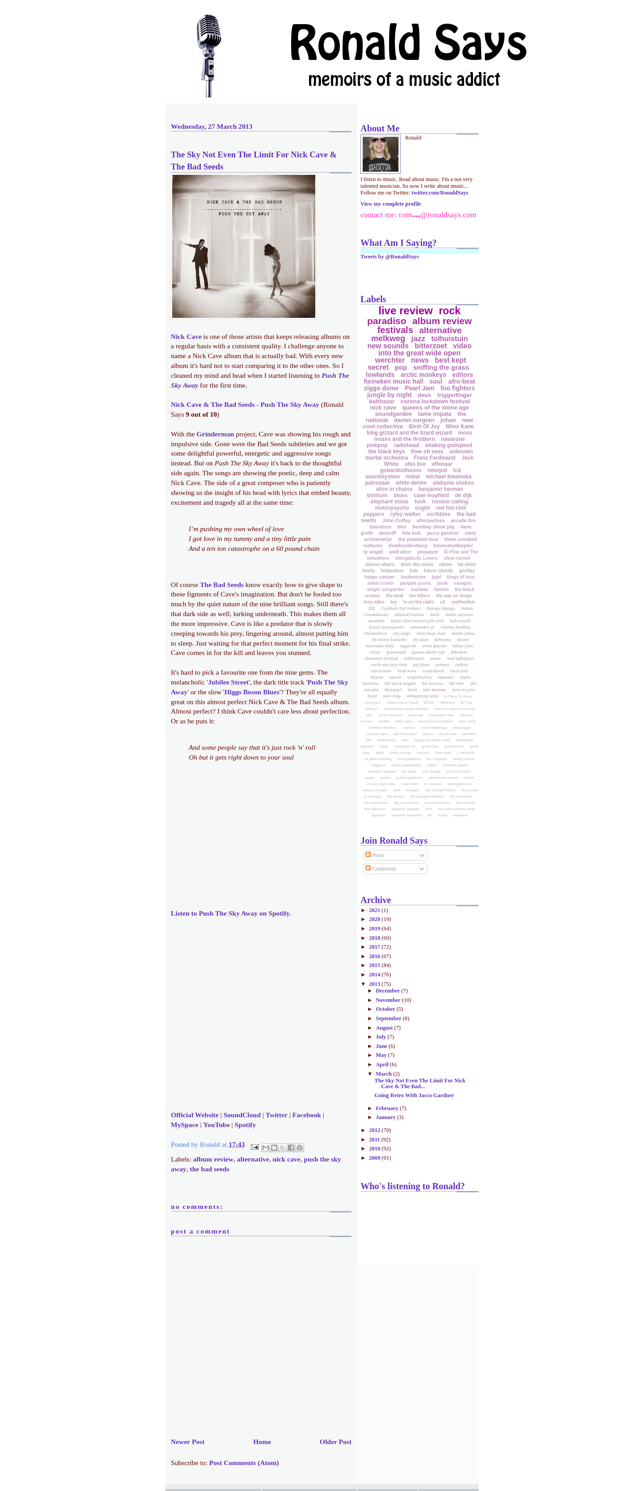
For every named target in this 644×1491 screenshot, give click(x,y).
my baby (409, 771)
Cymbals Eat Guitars (400, 608)
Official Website (195, 1115)
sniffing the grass (441, 367)
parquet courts (415, 583)
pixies (385, 778)
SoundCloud (242, 1115)
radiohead (406, 445)
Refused (448, 703)
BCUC (429, 703)
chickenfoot (375, 633)
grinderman (454, 746)
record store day (381, 784)
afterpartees (431, 520)
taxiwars (446, 677)
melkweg (388, 338)
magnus (379, 765)
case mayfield (431, 495)
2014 (375, 974)
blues (400, 495)
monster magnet (382, 771)
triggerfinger (454, 395)
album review (213, 1159)
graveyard (396, 652)
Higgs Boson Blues (252, 692)
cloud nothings (434, 728)
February (388, 1108)
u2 (442, 602)
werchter (390, 360)
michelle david (455, 765)
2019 (375, 928)
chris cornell (457, 558)
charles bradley (455, 627)
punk (442, 583)
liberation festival (381, 658)
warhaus (460, 815)
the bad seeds (209, 1169)
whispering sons (422, 696)
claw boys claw (430, 633)
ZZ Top (466, 703)
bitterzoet (431, 346)
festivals (395, 330)
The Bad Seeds (222, 584)
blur (402, 526)
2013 (375, 984)
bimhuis (377, 495)
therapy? (393, 690)
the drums (395, 796)
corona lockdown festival (435, 401)
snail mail (409, 784)
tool (428, 809)
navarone (453, 439)
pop (401, 367)
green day (430, 746)
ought (422, 508)
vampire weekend (406, 815)
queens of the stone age (435, 407)
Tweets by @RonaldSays (389, 256)
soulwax (419, 589)
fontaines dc (404, 746)
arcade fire (463, 520)
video (462, 346)
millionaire (414, 658)
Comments (380, 869)
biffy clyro (403, 721)
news (420, 360)
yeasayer (427, 551)
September (389, 1018)
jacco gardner (443, 533)
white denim (411, 483)
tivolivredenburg (408, 545)
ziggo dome (381, 388)
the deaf (394, 595)
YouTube (216, 1124)
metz (470, 533)
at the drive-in (390, 715)
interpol (437, 470)
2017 (375, 947)
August (385, 1028)
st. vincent (432, 784)
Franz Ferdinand (434, 458)
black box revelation (436, 721)
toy (393, 602)
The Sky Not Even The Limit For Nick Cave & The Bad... (420, 1083)
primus (442, 665)
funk (420, 501)
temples (412, 790)
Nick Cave (186, 336)
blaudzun (380, 526)
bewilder (377, 621)
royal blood (434, 671)
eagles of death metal (432, 740)
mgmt (432, 765)
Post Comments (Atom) (244, 1462)
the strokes (465, 803)
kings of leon (461, 576)
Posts (374, 855)
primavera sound (443, 778)
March (384, 1074)
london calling (450, 501)
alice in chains (394, 489)
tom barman (434, 690)
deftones (442, 640)
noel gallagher (460, 658)
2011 (375, 1139)
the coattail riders (441, 790)
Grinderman (215, 434)
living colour (464, 759)
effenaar (442, 464)
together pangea (405, 809)
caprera (408, 728)
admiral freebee (409, 614)
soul (435, 381)
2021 (375, 910)
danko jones (463, 633)
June (382, 1046)
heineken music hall (394, 381)
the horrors (432, 683)
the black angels (400, 683)
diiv (405, 740)
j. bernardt (466, 753)
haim (380, 753)
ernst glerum (434, 646)
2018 (375, 938)
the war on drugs (454, 595)
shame (376, 677)
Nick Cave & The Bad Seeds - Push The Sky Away (245, 404)
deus (424, 395)
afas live (415, 464)
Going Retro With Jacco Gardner (414, 1095)
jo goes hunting (378, 759)
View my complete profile (390, 204)
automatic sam (441, 715)
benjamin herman (441, 489)
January (386, 1117)
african (371, 709)
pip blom (421, 665)
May (382, 1055)
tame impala (434, 413)
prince (469, 778)
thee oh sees (427, 451)
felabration (392, 570)
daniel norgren (414, 420)
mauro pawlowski (406, 765)
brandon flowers (382, 728)
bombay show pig (433, 526)
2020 (375, 919)
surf (396, 790)
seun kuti (459, 671)
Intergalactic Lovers (416, 558)
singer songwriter (386, 589)
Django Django (441, 608)
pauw (368, 778)
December (388, 991)
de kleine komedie (389, 640)
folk (414, 570)
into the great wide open (419, 353)
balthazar (381, 401)
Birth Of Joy (424, 426)
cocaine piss (376, 734)
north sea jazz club (389, 665)
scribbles (439, 514)
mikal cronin (381, 583)
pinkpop (377, 445)
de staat (420, 640)
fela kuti (411, 533)
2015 (375, 965)
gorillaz (467, 570)
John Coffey (396, 520)
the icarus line (376, 803)
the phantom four (418, 539)
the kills (457, 683)
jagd (436, 576)
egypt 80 (408, 646)
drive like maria (417, 564)
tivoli (412, 690)
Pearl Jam (419, 388)
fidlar (384, 746)
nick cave (287, 1159)
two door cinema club (456, 809)
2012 (375, 1130)
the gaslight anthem (427, 796)
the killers (419, 595)
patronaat (377, 483)
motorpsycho (392, 508)
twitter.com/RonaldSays (440, 193)
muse (435, 658)
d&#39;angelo (405, 734)
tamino (441, 589)
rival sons (407, 671)
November (389, 1000)
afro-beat (461, 381)
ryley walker (405, 514)
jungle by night (389, 394)
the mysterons (406, 803)
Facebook (306, 1115)
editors (462, 374)
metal (412, 476)
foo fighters (458, 388)
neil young (431, 771)
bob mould (460, 621)
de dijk (463, 495)
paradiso (387, 321)
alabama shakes (453, 483)
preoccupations (409, 778)
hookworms (413, 576)
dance (428, 734)
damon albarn (380, 564)
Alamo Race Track (402, 703)
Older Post (336, 1441)
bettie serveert (459, 614)
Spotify (245, 1124)
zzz (372, 608)
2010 (375, 1148)
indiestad (443, 753)
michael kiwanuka (448, 476)
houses (423, 753)
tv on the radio (418, 602)
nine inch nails (458, 771)
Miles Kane (460, 426)
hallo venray (400, 753)
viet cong (392, 696)
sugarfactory (419, 677)
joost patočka (409, 759)
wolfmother (463, 602)
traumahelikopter (453, 545)
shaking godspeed (448, 445)
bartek (383, 721)
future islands (438, 570)
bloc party (467, 721)
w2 (429, 815)
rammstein (381, 671)
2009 (375, 1158)
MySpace (185, 1124)
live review (405, 310)
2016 (375, 956)
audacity (415, 715)
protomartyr (378, 539)
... (416, 213)
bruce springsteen (386, 627)
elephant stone (390, 501)
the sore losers (437, 803)
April (383, 1064)
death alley (386, 740)
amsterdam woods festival (406, 709)
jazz (418, 338)
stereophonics (459, 784)
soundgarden (393, 413)
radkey (461, 665)
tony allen (374, 602)
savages (462, 583)
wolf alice (400, 551)
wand (442, 815)
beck (435, 614)
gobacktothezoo (400, 470)
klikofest (459, 652)
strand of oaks (375, 790)
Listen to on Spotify (230, 913)
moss (465, 433)
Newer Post (188, 1441)
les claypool (437, 759)
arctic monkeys (423, 374)
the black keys (386, 451)
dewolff (387, 533)
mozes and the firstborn (404, 439)
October (386, 1009)
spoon (395, 677)
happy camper (379, 576)
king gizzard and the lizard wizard (409, 433)
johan (448, 420)
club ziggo (462, 728)
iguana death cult (428, 652)
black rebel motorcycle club (417, 621)
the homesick (461, 796)
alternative (253, 1159)
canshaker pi (422, 627)
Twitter (277, 1115)
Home (262, 1441)
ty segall (373, 551)
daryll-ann (447, 734)
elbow (445, 564)
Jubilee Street (228, 682)
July (381, 1037)
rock (450, 311)
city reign (402, 633)
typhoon (378, 815)
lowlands (380, 374)
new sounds (387, 346)
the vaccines (375, 809)
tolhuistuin (449, 338)
